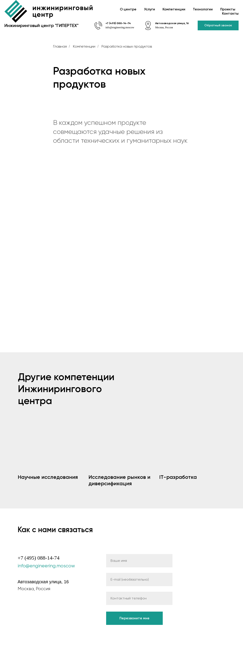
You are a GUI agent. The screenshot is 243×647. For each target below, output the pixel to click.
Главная (60, 46)
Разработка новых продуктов (126, 46)
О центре (128, 9)
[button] (218, 26)
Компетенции (174, 9)
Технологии (203, 9)
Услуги (149, 9)
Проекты (227, 9)
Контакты (230, 13)
